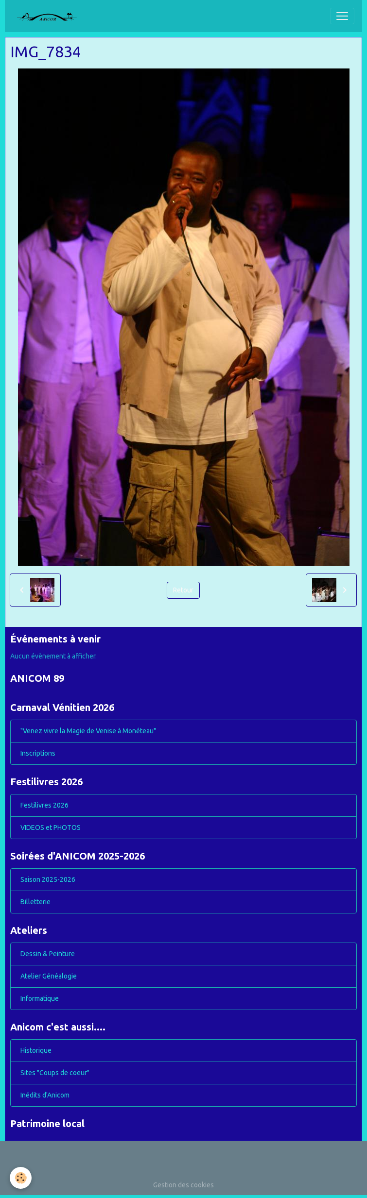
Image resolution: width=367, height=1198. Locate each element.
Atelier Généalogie (48, 976)
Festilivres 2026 (44, 805)
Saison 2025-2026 (47, 879)
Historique (36, 1050)
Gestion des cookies (183, 1185)
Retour (183, 590)
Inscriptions (37, 753)
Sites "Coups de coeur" (54, 1073)
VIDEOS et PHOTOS (50, 827)
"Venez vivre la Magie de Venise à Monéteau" (88, 731)
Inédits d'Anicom (45, 1095)
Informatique (39, 998)
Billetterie (35, 902)
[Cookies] (21, 1178)
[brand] (50, 16)
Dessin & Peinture (47, 954)
